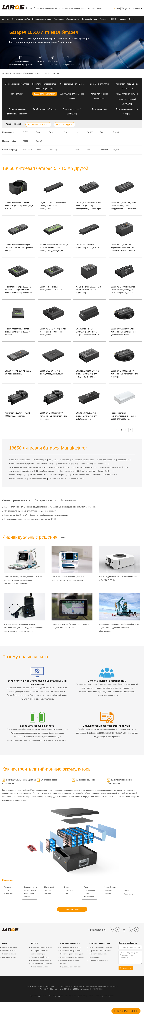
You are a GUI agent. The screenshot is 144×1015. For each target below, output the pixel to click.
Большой (104, 150)
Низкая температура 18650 (70, 947)
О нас (131, 19)
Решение (103, 19)
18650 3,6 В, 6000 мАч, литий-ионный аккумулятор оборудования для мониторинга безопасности (89, 206)
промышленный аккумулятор (83, 460)
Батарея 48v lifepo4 (105, 471)
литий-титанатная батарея (59, 467)
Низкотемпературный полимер (72, 957)
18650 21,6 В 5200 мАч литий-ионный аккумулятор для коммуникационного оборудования (89, 374)
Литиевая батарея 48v (77, 478)
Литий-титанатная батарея (44, 109)
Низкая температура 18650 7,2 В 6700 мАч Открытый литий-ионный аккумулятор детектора (18, 290)
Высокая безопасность (98, 954)
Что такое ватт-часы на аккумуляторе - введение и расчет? (29, 511)
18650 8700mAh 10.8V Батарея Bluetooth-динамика (18, 372)
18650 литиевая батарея (48, 73)
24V (101, 132)
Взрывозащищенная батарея (71, 84)
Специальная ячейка (21, 19)
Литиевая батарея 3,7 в (18, 475)
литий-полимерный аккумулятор (21, 463)
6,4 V (38, 132)
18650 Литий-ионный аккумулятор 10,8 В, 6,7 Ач (87, 246)
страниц (5, 19)
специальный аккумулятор (59, 460)
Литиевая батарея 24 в (37, 478)
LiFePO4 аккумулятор (99, 84)
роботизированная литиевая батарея (114, 467)
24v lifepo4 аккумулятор (65, 471)
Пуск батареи (17, 94)
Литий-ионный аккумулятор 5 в (105, 475)
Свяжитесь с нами (9, 957)
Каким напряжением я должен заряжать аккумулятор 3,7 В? (30, 519)
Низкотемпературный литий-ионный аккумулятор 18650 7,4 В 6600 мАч (18, 332)
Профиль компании (9, 947)
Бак (88, 150)
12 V (76, 132)
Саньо (38, 150)
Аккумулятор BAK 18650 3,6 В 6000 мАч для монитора (17, 414)
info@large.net (123, 8)
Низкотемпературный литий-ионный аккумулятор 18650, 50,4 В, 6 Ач (19, 206)
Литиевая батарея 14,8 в (81, 475)
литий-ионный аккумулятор (19, 460)
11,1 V (64, 132)
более (63, 538)
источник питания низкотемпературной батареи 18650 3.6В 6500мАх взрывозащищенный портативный (123, 416)
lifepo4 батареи (123, 460)
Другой (116, 132)
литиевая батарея (39, 460)
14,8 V (89, 132)
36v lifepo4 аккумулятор (86, 471)
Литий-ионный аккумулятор (17, 84)
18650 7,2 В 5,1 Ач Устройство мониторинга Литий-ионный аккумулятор (53, 332)
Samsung (53, 150)
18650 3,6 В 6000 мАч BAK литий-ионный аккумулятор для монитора (124, 374)
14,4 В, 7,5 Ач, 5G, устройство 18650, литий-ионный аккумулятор (53, 206)
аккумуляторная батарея (106, 460)
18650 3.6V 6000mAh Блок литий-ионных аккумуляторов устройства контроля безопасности (123, 332)
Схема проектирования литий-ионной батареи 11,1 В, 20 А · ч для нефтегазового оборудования (119, 627)
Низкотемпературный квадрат (71, 954)
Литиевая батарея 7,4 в (39, 475)
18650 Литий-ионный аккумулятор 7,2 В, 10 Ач (51, 288)
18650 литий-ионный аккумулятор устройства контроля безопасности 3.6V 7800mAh (88, 332)
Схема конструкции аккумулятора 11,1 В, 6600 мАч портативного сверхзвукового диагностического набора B (24, 580)
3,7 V (25, 132)
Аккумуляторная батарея (127, 94)
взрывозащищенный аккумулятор (84, 467)
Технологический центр (40, 957)
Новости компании (9, 954)
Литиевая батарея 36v (57, 478)
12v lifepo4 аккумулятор (45, 471)
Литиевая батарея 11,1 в (59, 475)
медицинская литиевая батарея (21, 471)
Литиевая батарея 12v (17, 478)
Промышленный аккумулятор (66, 19)
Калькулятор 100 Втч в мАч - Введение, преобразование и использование (36, 515)
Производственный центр (41, 960)
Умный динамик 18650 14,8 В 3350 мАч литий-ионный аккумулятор (88, 290)
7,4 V (51, 132)
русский (137, 8)
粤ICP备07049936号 (96, 989)
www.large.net (83, 989)
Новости (122, 19)
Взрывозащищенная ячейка (70, 967)
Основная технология (39, 967)
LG (63, 150)
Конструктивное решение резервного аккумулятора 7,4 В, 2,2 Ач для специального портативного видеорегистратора (23, 627)
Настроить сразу (72, 909)
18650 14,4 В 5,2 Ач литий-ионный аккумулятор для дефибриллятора (87, 416)
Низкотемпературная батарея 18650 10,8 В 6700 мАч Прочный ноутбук (19, 248)
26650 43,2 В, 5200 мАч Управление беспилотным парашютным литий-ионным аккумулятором (123, 248)
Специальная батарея (41, 19)
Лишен (77, 150)
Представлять (125, 968)
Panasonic (27, 150)
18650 (25, 141)
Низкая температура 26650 (70, 951)
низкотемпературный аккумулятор (94, 463)
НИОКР (113, 19)
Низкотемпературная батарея (100, 947)
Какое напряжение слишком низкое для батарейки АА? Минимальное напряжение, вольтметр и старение (50, 507)
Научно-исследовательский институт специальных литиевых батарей (41, 950)
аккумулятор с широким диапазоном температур (27, 467)
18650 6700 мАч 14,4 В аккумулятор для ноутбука (51, 372)
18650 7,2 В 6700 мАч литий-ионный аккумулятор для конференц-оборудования (123, 290)
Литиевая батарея (89, 19)
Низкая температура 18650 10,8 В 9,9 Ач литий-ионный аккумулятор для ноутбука (54, 248)
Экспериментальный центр (41, 964)
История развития (9, 951)
